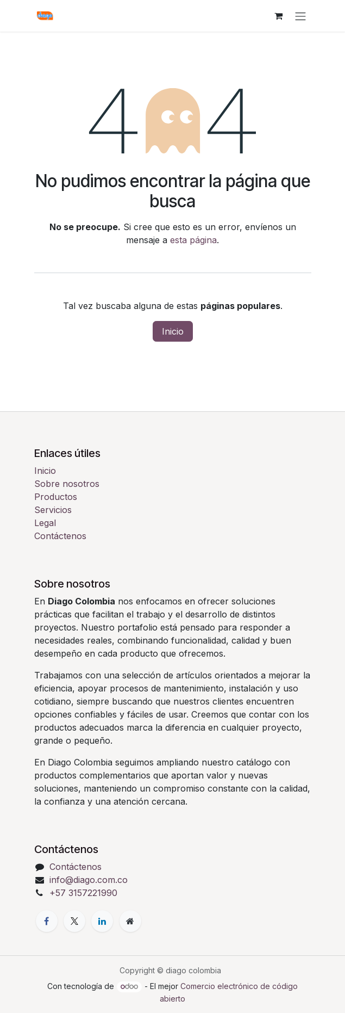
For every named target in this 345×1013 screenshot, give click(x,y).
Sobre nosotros (66, 483)
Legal (45, 522)
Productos (55, 496)
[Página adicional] (130, 921)
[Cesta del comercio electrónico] (279, 16)
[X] (74, 921)
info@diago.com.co (88, 879)
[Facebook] (47, 921)
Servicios (53, 509)
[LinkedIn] (102, 921)
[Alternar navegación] (300, 15)
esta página (193, 239)
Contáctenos (60, 535)
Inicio (173, 331)
